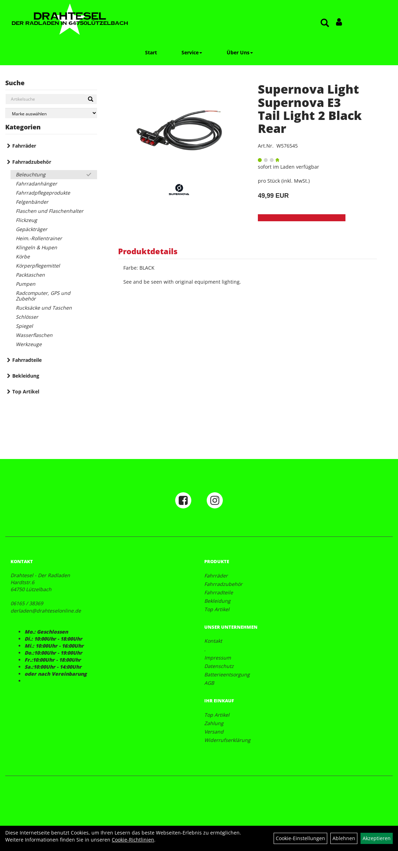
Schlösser (27, 316)
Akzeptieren (377, 838)
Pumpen (25, 284)
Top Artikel (25, 391)
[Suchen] (90, 99)
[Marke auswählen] (51, 113)
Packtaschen (30, 274)
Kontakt (213, 640)
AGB (209, 683)
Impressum (217, 657)
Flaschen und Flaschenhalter (49, 211)
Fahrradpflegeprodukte (43, 192)
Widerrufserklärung (227, 740)
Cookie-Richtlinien (133, 839)
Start (151, 52)
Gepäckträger (31, 229)
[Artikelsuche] (325, 23)
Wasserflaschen (34, 335)
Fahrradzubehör (31, 161)
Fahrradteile (27, 360)
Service (191, 52)
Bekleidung (25, 375)
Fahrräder (24, 145)
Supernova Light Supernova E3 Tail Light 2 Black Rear (310, 108)
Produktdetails (148, 251)
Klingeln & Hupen (36, 247)
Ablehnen (343, 838)
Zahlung (214, 723)
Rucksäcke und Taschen (44, 307)
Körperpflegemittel (38, 265)
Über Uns (240, 52)
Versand (214, 731)
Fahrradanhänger (36, 183)
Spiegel (24, 326)
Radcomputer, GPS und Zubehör (43, 296)
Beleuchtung (31, 174)
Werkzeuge (29, 344)
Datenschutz (219, 666)
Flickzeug (26, 220)
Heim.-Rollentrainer (39, 238)
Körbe (23, 256)
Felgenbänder (32, 201)
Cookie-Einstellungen (300, 838)
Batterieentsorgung (227, 674)
